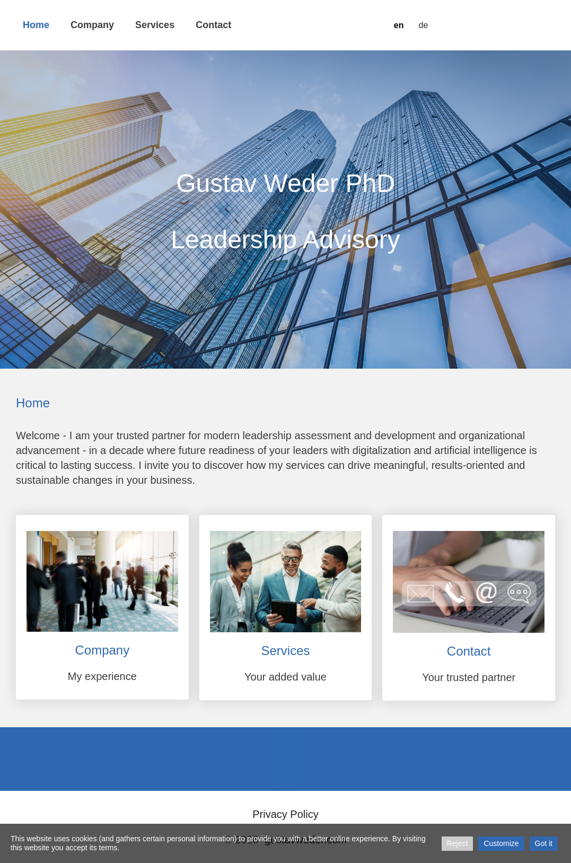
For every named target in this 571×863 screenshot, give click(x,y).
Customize (501, 843)
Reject (457, 843)
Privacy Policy (285, 814)
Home (36, 25)
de (423, 25)
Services (154, 25)
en (399, 25)
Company (92, 25)
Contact (213, 25)
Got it (543, 843)
